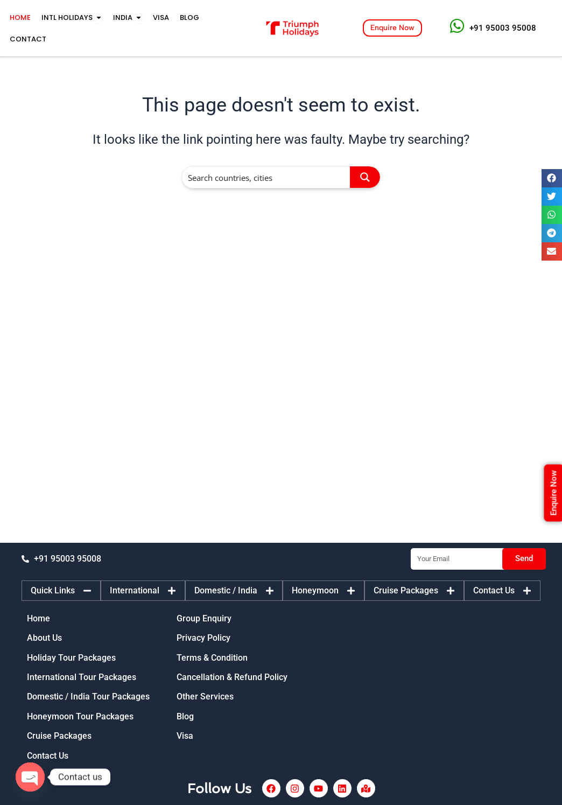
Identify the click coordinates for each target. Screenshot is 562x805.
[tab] (61, 590)
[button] (552, 178)
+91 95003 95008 (502, 28)
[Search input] (266, 177)
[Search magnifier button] (365, 177)
